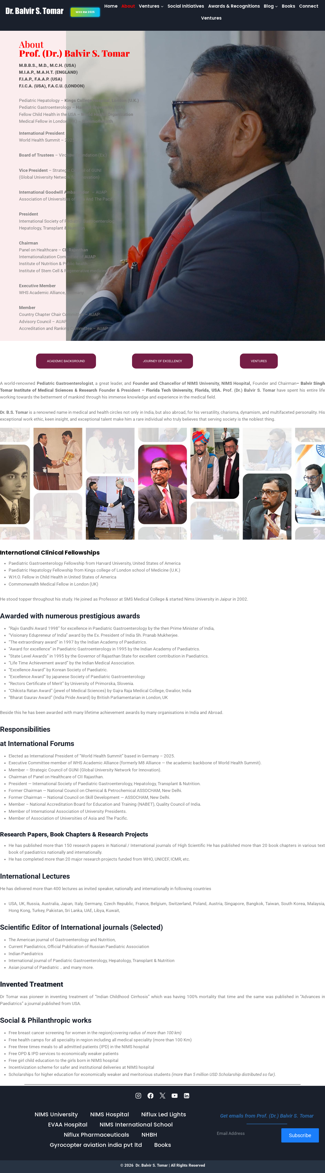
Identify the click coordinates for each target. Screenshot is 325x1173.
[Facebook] (150, 1096)
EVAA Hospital (67, 1125)
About (128, 6)
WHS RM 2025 (85, 12)
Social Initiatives (186, 6)
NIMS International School (136, 1125)
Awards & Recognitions (234, 6)
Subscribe (300, 1135)
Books (288, 6)
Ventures (211, 18)
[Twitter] (162, 1096)
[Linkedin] (187, 1096)
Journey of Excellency (162, 361)
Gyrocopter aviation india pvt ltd (96, 1145)
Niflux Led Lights (163, 1114)
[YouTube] (175, 1096)
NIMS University (56, 1114)
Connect (308, 6)
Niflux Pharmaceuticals (96, 1135)
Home (111, 6)
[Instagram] (138, 1096)
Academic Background (66, 361)
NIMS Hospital (109, 1114)
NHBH (149, 1135)
